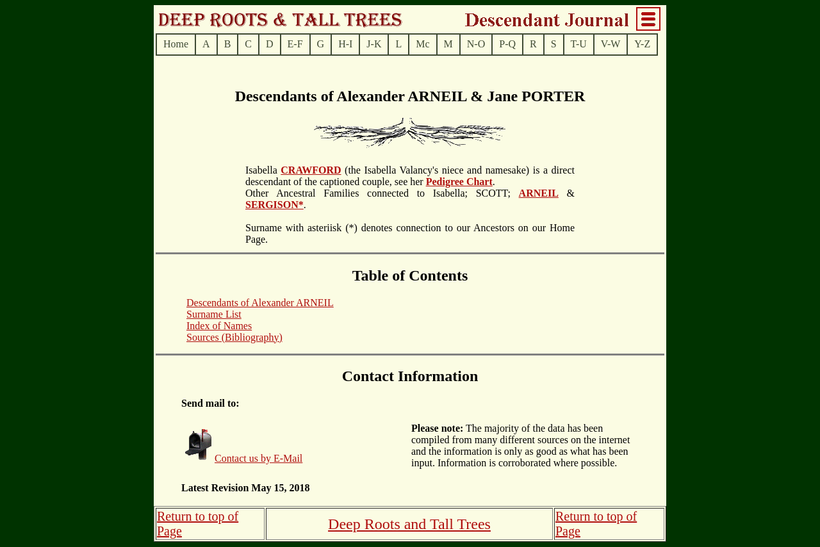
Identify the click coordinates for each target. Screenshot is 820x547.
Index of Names (219, 325)
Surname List (214, 314)
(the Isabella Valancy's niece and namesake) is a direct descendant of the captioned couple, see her (410, 176)
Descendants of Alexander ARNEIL (260, 302)
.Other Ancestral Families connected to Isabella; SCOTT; (382, 187)
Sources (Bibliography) (234, 337)
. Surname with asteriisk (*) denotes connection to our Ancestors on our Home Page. (410, 222)
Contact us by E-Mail (258, 458)
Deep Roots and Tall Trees (409, 524)
